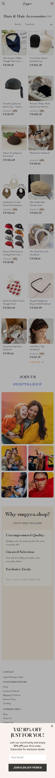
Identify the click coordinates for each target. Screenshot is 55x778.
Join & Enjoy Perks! (27, 767)
